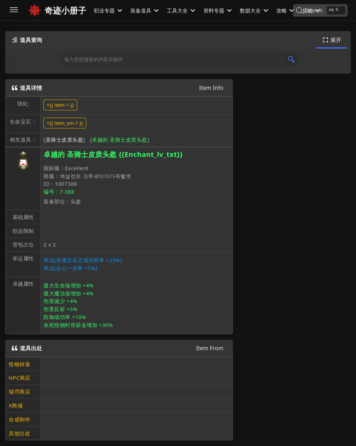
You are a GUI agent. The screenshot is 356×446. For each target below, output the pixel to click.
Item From (210, 348)
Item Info (211, 88)
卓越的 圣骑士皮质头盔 (119, 139)
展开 (331, 40)
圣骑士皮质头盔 (64, 139)
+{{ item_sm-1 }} (65, 123)
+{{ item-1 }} (60, 105)
